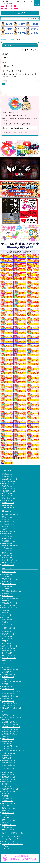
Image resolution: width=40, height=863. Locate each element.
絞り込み (5, 54)
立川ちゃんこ (6, 519)
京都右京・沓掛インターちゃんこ (13, 751)
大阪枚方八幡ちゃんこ (9, 753)
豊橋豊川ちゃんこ (8, 686)
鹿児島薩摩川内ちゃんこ (10, 789)
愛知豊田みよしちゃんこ (10, 696)
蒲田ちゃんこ (6, 615)
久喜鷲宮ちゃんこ (8, 586)
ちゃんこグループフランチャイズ (13, 841)
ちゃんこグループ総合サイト (12, 837)
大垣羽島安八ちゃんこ (9, 672)
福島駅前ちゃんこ (8, 505)
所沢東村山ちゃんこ (9, 581)
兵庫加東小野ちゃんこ (9, 760)
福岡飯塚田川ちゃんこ (9, 803)
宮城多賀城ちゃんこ (9, 498)
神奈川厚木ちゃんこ (9, 543)
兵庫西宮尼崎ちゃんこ (9, 765)
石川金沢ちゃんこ (8, 636)
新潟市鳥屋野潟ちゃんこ (10, 651)
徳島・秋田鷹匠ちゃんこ (10, 791)
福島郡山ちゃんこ (8, 503)
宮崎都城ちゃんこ (8, 794)
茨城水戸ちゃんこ (8, 522)
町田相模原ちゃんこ (9, 541)
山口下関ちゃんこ (8, 806)
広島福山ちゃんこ (8, 786)
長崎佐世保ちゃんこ (9, 777)
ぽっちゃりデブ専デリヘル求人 (12, 844)
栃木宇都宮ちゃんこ (9, 534)
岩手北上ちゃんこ (8, 493)
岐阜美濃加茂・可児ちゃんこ (12, 708)
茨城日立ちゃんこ (8, 622)
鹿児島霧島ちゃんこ (9, 782)
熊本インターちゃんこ (9, 779)
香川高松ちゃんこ (8, 784)
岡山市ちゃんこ (7, 822)
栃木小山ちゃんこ (8, 538)
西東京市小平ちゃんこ (9, 608)
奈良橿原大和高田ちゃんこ (11, 722)
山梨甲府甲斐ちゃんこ (9, 646)
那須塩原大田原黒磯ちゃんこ (12, 591)
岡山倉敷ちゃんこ (8, 813)
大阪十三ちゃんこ (8, 748)
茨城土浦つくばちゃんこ (10, 560)
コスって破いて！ (8, 849)
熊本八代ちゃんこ (8, 818)
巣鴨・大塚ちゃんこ (9, 624)
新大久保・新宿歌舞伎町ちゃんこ (13, 546)
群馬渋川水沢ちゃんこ (9, 558)
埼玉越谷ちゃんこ (8, 577)
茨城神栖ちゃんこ (8, 589)
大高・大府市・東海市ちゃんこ (12, 691)
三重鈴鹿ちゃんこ (8, 701)
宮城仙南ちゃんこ (8, 474)
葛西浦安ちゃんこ (8, 593)
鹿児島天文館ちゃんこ (9, 774)
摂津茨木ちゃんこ (8, 755)
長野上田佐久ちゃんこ (9, 655)
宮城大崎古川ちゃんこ (9, 481)
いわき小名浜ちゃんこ (9, 488)
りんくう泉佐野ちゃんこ (10, 746)
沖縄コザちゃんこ (8, 827)
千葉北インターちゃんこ (10, 605)
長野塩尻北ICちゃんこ (9, 653)
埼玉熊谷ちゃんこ (8, 536)
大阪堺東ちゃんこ (8, 744)
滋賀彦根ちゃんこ (8, 715)
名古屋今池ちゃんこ (9, 667)
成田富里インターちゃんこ (11, 529)
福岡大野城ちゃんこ (9, 808)
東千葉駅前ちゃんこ (9, 524)
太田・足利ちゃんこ (9, 584)
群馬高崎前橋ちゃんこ (9, 531)
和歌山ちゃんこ (7, 720)
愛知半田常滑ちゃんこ (9, 705)
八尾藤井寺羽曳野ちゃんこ (11, 734)
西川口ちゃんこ (7, 517)
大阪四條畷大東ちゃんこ (10, 763)
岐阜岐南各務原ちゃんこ (10, 693)
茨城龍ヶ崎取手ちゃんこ (10, 579)
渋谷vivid (5, 846)
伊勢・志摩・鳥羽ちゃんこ (11, 703)
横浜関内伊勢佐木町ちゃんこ (12, 515)
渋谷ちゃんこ (6, 612)
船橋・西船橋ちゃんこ (9, 620)
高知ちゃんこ (6, 810)
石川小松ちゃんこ (8, 631)
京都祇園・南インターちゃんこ (12, 717)
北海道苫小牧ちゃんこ (9, 507)
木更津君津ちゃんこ (9, 550)
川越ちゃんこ (6, 526)
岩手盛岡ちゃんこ (8, 500)
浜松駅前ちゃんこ (8, 689)
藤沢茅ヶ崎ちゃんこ (9, 574)
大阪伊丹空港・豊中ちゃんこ (12, 724)
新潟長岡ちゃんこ (8, 641)
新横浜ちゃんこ (7, 596)
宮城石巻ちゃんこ (8, 476)
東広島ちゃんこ (7, 815)
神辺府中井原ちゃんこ (9, 830)
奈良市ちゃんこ (7, 736)
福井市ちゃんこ (7, 660)
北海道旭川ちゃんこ (9, 491)
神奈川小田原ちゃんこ (9, 562)
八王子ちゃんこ (7, 617)
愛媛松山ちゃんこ (8, 772)
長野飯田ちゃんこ (8, 643)
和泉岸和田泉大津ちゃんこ (11, 727)
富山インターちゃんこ (9, 639)
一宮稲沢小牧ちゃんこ (9, 674)
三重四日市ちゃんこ (9, 679)
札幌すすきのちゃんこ (9, 496)
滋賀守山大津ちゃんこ (9, 758)
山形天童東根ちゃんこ (9, 479)
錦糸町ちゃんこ (7, 553)
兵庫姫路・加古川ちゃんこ (11, 732)
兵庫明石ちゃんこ (8, 741)
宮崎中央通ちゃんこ (9, 820)
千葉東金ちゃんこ (8, 555)
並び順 (4, 62)
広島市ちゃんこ (7, 801)
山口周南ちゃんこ (8, 798)
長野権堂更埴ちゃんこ (9, 648)
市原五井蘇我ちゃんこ (9, 603)
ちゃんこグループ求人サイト (12, 839)
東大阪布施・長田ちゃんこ (11, 729)
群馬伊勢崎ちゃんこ (9, 572)
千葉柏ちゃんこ (7, 601)
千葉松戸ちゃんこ (8, 565)
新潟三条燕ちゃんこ (9, 658)
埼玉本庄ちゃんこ (8, 548)
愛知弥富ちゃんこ (8, 677)
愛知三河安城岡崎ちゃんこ (11, 670)
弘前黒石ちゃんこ (8, 486)
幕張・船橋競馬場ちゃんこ (11, 598)
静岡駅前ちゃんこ (8, 684)
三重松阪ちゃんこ (8, 698)
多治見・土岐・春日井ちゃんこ (12, 681)
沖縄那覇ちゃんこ (8, 796)
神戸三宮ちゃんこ (8, 739)
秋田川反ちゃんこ (8, 484)
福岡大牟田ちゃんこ (9, 825)
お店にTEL (20, 13)
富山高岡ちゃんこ (8, 634)
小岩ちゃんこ (6, 610)
